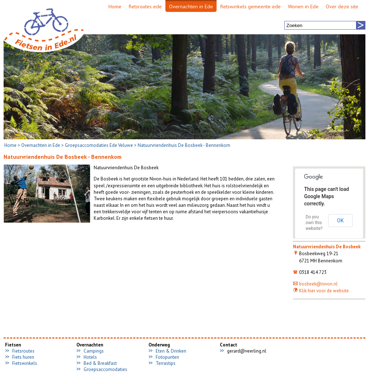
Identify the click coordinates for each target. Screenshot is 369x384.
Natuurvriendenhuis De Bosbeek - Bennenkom (184, 145)
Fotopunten (167, 357)
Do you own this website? (314, 222)
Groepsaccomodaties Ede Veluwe (99, 145)
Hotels (90, 357)
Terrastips (165, 363)
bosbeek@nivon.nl (315, 284)
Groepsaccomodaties (105, 369)
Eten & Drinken (171, 351)
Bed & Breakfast (100, 363)
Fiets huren (23, 357)
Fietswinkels (24, 363)
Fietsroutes (23, 351)
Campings (94, 351)
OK (340, 220)
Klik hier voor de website (321, 291)
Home (10, 145)
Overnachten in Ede (40, 145)
